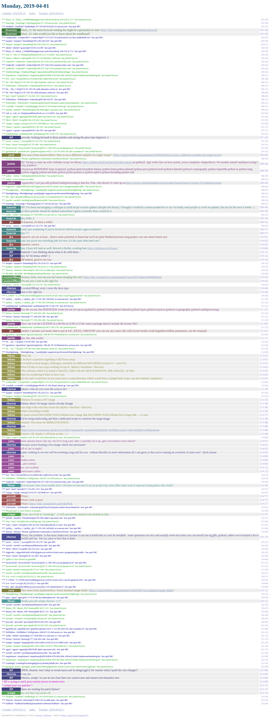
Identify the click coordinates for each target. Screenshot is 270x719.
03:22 (264, 26)
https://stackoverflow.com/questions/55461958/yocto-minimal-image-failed (131, 590)
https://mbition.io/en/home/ (103, 248)
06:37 (264, 85)
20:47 (264, 608)
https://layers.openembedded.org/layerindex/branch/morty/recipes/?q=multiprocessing (173, 182)
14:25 (264, 478)
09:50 (264, 211)
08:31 (264, 179)
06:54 (264, 109)
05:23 (264, 58)
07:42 (264, 144)
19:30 (264, 597)
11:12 (264, 302)
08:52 (264, 193)
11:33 (264, 320)
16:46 (264, 559)
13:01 (264, 355)
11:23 (264, 309)
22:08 (264, 656)
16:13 (264, 536)
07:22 (264, 134)
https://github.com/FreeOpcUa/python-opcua (107, 162)
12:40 (264, 352)
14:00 (264, 437)
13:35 (264, 399)
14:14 (264, 475)
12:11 (264, 338)
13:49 (264, 433)
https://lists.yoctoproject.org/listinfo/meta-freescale (129, 30)
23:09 (264, 677)
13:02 (264, 367)
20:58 (264, 622)
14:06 (264, 456)
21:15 (264, 639)
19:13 (264, 594)
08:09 (264, 155)
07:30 (264, 141)
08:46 (264, 186)
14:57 (264, 496)
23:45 (264, 700)
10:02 (264, 240)
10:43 (264, 277)
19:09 (264, 586)
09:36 (264, 200)
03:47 (264, 37)
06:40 (264, 92)
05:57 (264, 75)
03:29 (264, 30)
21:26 (264, 646)
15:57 (264, 525)
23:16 (264, 696)
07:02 (264, 116)
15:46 (264, 521)
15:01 (264, 507)
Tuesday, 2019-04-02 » (51, 13)
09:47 (264, 203)
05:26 (264, 61)
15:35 (264, 514)
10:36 (264, 273)
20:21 (264, 601)
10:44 (264, 288)
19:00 (264, 583)
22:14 (264, 659)
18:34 (264, 580)
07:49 (264, 148)
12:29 (264, 345)
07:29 (264, 137)
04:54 (264, 54)
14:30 (264, 481)
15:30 (264, 510)
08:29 (264, 170)
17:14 (264, 562)
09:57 (264, 229)
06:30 (264, 78)
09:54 (264, 218)
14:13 (264, 471)
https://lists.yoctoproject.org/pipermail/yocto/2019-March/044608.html (122, 277)
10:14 (264, 259)
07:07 (264, 120)
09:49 (264, 207)
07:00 (264, 113)
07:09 (264, 123)
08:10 (264, 158)
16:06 (264, 531)
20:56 (264, 618)
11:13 (264, 306)
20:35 (264, 604)
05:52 (264, 72)
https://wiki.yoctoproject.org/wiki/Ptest (50, 503)
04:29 (264, 51)
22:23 (264, 663)
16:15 (264, 542)
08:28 (264, 163)
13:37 (264, 414)
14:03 (264, 448)
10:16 (264, 270)
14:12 (264, 467)
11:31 (264, 316)
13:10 (264, 385)
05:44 (264, 68)
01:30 (264, 19)
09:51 (264, 214)
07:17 (264, 127)
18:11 (264, 573)
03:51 (264, 44)
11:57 (264, 327)
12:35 (264, 348)
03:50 (264, 41)
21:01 (264, 625)
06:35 (264, 82)
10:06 (264, 248)
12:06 (264, 334)
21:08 (264, 628)
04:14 (264, 47)
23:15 (264, 692)
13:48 (264, 422)
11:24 (264, 313)
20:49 (264, 611)
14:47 (264, 489)
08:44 (264, 182)
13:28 (264, 389)
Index (32, 13)
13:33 (264, 392)
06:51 (264, 99)
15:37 (264, 518)
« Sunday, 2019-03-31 (13, 13)
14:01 (264, 441)
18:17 (264, 576)
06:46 (264, 96)
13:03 (264, 374)
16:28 (264, 549)
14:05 (264, 452)
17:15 (264, 566)
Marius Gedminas (44, 715)
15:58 (264, 528)
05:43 (264, 65)
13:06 (264, 382)
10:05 (264, 244)
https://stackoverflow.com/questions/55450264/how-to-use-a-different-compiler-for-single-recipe (167, 155)
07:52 (264, 151)
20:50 (264, 615)
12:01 (264, 330)
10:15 (264, 263)
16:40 (264, 555)
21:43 (264, 653)
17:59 (264, 569)
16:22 (264, 545)
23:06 (264, 670)
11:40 (264, 323)
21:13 (264, 632)
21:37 (264, 649)
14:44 (264, 485)
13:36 (264, 403)
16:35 (264, 552)
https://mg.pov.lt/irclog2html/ (75, 715)
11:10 (264, 299)
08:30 (264, 176)
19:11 (264, 590)
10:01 (264, 236)
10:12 (264, 252)
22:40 (264, 666)
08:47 (264, 190)
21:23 (264, 642)
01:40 (264, 23)
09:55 (264, 222)
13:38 (264, 418)
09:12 (264, 196)
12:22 (264, 341)
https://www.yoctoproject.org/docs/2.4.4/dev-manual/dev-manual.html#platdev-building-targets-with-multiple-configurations (90, 430)
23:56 (264, 703)
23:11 (264, 685)
